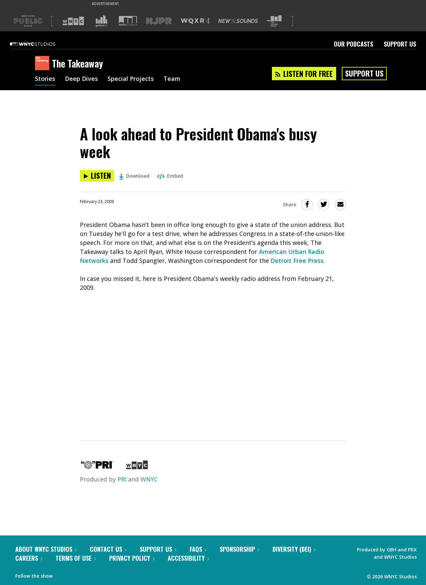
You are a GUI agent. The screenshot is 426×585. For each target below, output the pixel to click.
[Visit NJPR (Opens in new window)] (159, 21)
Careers (28, 558)
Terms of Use (76, 558)
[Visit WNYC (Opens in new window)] (73, 21)
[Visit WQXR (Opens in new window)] (195, 21)
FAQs (198, 549)
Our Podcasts (353, 44)
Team (171, 79)
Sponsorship (239, 549)
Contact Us (108, 549)
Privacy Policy (131, 558)
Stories (45, 79)
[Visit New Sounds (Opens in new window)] (238, 21)
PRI (121, 479)
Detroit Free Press (297, 261)
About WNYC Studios (46, 549)
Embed (170, 176)
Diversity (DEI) (294, 549)
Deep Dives (81, 79)
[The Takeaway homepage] (43, 63)
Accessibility (188, 558)
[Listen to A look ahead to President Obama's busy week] (97, 176)
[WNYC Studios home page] (41, 44)
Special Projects (130, 79)
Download (134, 176)
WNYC (149, 479)
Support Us (400, 44)
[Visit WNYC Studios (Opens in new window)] (128, 21)
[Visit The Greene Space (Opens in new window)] (274, 21)
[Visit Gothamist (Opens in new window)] (101, 21)
